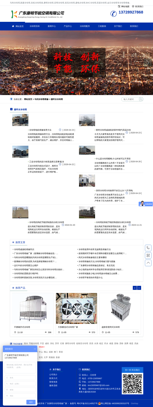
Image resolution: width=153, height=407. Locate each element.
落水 (26, 343)
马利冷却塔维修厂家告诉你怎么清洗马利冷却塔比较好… (39, 269)
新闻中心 (52, 26)
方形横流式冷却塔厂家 (68, 327)
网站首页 (20, 26)
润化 (52, 343)
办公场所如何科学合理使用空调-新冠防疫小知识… (101, 269)
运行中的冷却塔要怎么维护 (26, 265)
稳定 (101, 343)
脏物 (116, 343)
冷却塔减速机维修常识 (24, 249)
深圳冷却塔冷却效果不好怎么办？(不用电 (114, 190)
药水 (106, 343)
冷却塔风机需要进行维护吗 (26, 273)
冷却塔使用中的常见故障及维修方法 (95, 249)
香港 (61, 352)
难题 (111, 343)
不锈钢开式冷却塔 (22, 327)
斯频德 (52, 357)
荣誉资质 (53, 382)
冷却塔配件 (85, 26)
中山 (41, 352)
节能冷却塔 (34, 343)
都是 (131, 343)
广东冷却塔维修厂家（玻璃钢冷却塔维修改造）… (36, 253)
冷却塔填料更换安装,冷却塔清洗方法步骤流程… (35, 277)
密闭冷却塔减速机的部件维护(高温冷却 (113, 130)
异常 (57, 343)
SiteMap (134, 403)
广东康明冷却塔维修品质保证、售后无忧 (97, 265)
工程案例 (102, 26)
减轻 (47, 343)
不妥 (42, 343)
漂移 (121, 343)
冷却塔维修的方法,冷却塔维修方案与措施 (97, 261)
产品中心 (68, 26)
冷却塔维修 (38, 14)
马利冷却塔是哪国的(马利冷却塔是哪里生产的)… (36, 257)
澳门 (56, 352)
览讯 (41, 357)
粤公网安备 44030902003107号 (113, 403)
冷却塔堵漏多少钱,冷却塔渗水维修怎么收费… (99, 273)
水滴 (96, 343)
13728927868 (148, 248)
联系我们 (134, 26)
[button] (72, 92)
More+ (42, 347)
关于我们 (118, 26)
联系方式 (53, 378)
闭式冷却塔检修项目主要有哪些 (93, 257)
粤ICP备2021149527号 (87, 403)
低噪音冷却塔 (82, 343)
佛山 (46, 352)
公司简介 (53, 374)
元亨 (46, 357)
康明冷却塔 (70, 343)
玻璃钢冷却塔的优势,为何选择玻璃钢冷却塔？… (35, 261)
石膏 (62, 343)
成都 (51, 352)
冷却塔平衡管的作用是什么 (91, 277)
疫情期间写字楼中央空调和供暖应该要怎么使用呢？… (103, 253)
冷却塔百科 (35, 26)
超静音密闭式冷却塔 (111, 327)
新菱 (58, 357)
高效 (136, 343)
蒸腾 (126, 343)
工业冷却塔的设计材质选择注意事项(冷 (46, 162)
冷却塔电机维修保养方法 (40, 130)
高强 (91, 343)
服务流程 (53, 385)
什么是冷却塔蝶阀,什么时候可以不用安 (113, 158)
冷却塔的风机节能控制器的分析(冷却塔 (46, 222)
